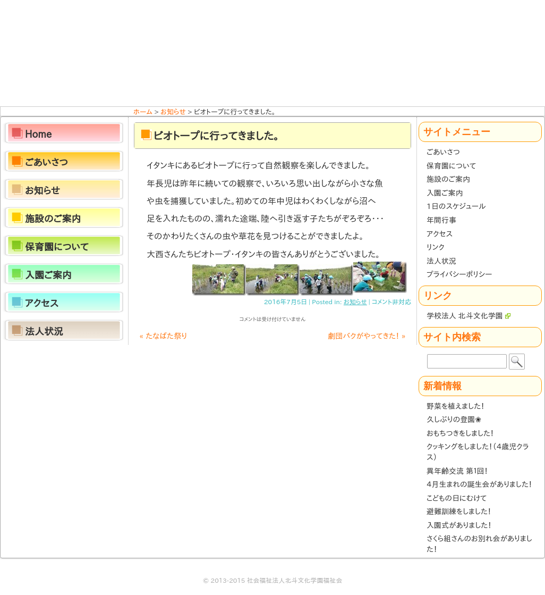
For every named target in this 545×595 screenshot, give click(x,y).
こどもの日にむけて (457, 498)
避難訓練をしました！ (459, 511)
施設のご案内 (448, 179)
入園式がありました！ (459, 525)
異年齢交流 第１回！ (457, 471)
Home (38, 134)
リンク (436, 247)
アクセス (440, 234)
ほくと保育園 (272, 53)
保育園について (451, 166)
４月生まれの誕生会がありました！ (479, 484)
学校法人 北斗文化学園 (468, 316)
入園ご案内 (445, 193)
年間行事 (441, 220)
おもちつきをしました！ (460, 433)
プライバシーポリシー (459, 274)
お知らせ (355, 301)
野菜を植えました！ (455, 406)
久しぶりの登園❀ (454, 419)
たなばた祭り (163, 336)
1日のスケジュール (456, 206)
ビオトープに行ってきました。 (216, 135)
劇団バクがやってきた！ (367, 336)
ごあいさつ (443, 152)
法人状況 (441, 261)
